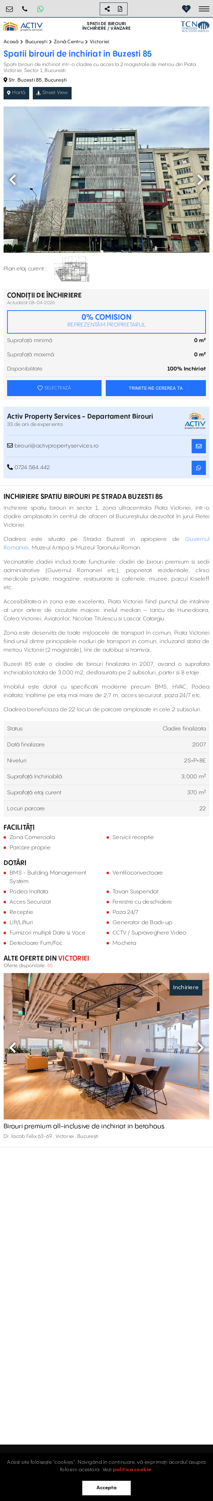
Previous (12, 180)
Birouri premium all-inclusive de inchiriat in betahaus (84, 1126)
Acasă (11, 41)
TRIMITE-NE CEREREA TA (156, 388)
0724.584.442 (25, 6)
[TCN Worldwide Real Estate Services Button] (195, 26)
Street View (52, 92)
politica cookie (132, 1469)
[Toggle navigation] (204, 8)
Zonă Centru (68, 41)
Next (200, 180)
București (36, 41)
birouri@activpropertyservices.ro (10, 6)
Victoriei (99, 41)
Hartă (16, 92)
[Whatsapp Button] (40, 9)
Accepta (106, 1487)
